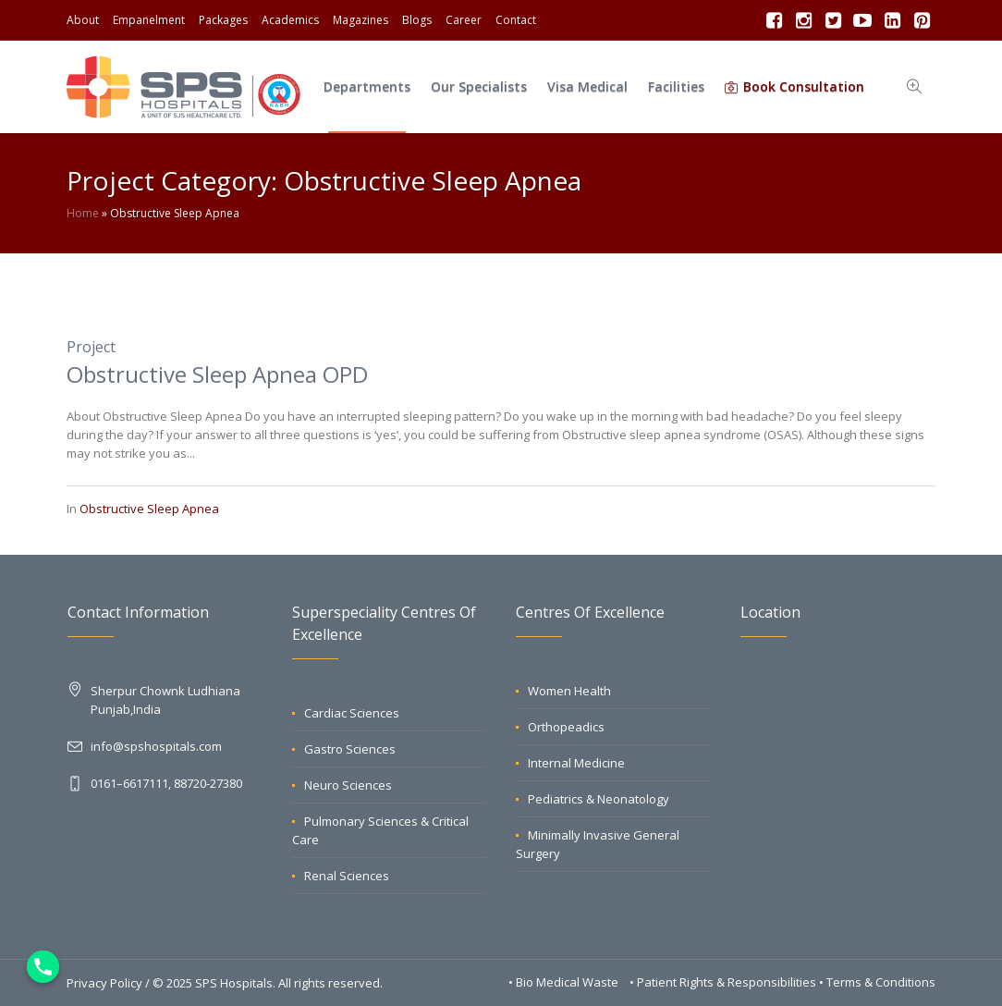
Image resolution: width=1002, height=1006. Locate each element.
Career (464, 20)
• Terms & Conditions (877, 982)
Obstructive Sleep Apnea (149, 508)
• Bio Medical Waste (564, 982)
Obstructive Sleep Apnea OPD (217, 374)
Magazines (360, 20)
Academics (290, 20)
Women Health (569, 690)
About (83, 20)
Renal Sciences (346, 875)
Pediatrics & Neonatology (598, 799)
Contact (515, 20)
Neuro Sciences (348, 785)
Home (83, 213)
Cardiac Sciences (351, 713)
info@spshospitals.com (156, 746)
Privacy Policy (104, 983)
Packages (223, 20)
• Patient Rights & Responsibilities (724, 982)
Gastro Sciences (350, 749)
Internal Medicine (576, 762)
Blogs (417, 20)
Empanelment (149, 20)
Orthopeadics (566, 726)
